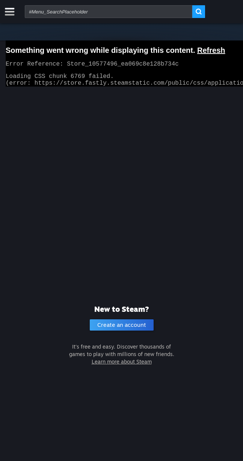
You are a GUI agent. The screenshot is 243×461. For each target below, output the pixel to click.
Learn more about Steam (122, 361)
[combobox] (108, 11)
